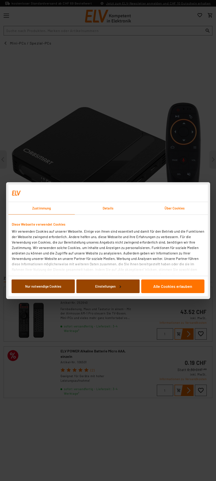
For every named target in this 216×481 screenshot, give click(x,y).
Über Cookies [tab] (174, 208)
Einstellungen (108, 286)
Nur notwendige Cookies (43, 286)
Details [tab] (108, 208)
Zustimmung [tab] (41, 208)
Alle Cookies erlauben (172, 286)
